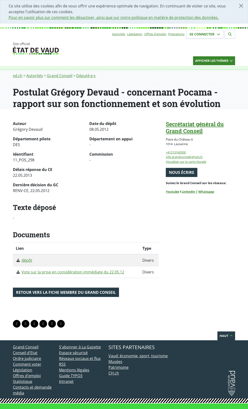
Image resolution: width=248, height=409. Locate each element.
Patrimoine (118, 367)
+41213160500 (176, 152)
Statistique (22, 381)
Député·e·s (86, 75)
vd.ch (17, 75)
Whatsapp (206, 191)
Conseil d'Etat (25, 352)
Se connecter (205, 34)
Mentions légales (74, 370)
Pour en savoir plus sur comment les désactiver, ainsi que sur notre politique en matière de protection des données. (114, 17)
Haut (226, 336)
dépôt (27, 260)
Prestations (176, 34)
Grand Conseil (59, 75)
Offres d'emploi (155, 34)
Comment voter (27, 364)
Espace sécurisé (73, 352)
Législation (134, 34)
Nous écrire (181, 172)
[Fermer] (241, 5)
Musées (115, 361)
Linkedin (189, 191)
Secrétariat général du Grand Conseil (195, 127)
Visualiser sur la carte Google (186, 161)
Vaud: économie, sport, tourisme (138, 355)
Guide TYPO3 (70, 375)
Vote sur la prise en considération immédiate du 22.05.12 (73, 272)
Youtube (172, 191)
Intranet (66, 381)
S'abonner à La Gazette (80, 347)
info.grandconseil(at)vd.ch (184, 157)
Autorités (118, 34)
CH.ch (113, 373)
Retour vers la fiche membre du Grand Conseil (66, 292)
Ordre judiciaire (27, 358)
